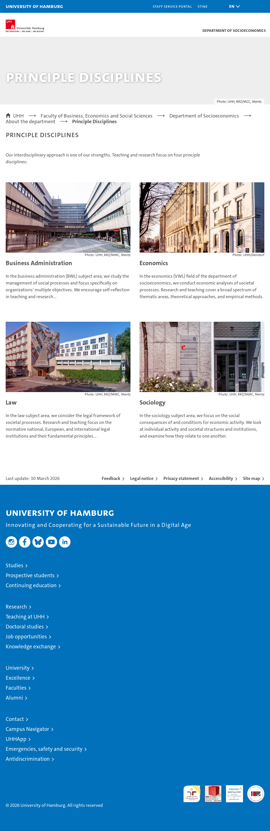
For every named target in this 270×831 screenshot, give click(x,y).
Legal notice (141, 478)
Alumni (14, 697)
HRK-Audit (231, 791)
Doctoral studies (25, 626)
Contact (15, 719)
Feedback (111, 478)
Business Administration (39, 263)
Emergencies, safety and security (44, 748)
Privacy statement (181, 478)
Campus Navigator (27, 729)
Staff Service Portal (172, 6)
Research (16, 606)
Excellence (18, 677)
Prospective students (30, 575)
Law (11, 402)
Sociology (152, 402)
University (18, 667)
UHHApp (16, 739)
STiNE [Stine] (202, 6)
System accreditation (255, 791)
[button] (233, 6)
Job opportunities (26, 636)
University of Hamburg (34, 6)
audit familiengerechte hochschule (191, 793)
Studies (14, 565)
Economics (154, 263)
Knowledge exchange (31, 646)
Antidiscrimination (28, 758)
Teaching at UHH (25, 616)
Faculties (16, 687)
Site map (251, 478)
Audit (210, 788)
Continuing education (31, 585)
